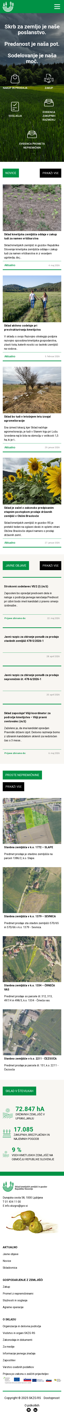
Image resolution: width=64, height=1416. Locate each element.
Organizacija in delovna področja (22, 1326)
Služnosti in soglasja (15, 1300)
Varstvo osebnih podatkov (18, 1367)
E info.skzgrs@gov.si (15, 1205)
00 (19, 1201)
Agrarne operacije (13, 1307)
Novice (7, 1261)
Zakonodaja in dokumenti (17, 1339)
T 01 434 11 (10, 1201)
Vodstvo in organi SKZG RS (19, 1333)
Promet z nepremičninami (18, 1293)
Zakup (6, 1286)
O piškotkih (32, 1405)
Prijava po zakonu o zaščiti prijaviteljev (26, 1374)
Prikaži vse (50, 173)
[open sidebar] (57, 6)
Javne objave (10, 1254)
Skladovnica (10, 1267)
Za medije (9, 1346)
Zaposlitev (9, 1360)
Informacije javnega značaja (19, 1353)
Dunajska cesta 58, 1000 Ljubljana (23, 1197)
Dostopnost (52, 1398)
